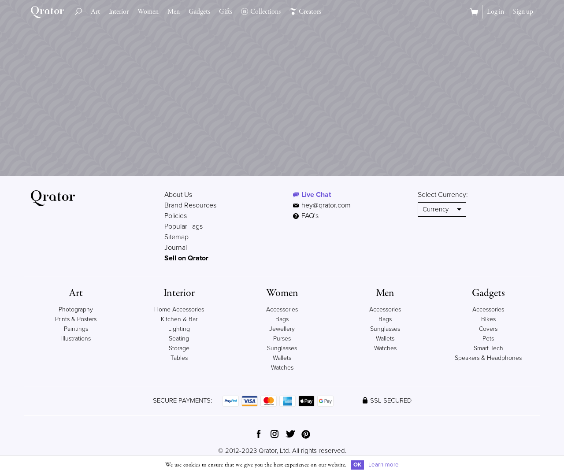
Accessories (282, 309)
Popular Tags (183, 226)
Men (173, 12)
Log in (495, 12)
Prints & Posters (75, 319)
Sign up (523, 12)
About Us (178, 194)
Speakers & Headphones (488, 358)
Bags (282, 319)
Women (148, 12)
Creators (305, 12)
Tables (179, 358)
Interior (119, 12)
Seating (179, 338)
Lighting (179, 329)
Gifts (225, 12)
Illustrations (76, 338)
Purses (282, 338)
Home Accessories (179, 309)
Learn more (383, 464)
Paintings (76, 329)
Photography (76, 309)
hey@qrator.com (326, 205)
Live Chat (316, 194)
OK (357, 464)
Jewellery (282, 329)
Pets (488, 338)
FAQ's (306, 215)
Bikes (488, 319)
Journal (175, 247)
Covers (488, 329)
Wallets (282, 358)
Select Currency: (443, 194)
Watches (282, 367)
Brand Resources (190, 205)
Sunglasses (282, 348)
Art (95, 12)
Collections (261, 12)
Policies (175, 215)
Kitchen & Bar (179, 319)
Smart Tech (488, 348)
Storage (179, 348)
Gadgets (199, 12)
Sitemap (176, 237)
